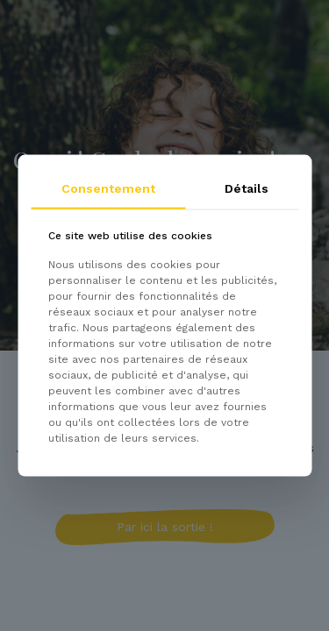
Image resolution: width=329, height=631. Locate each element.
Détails (246, 188)
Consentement (108, 188)
